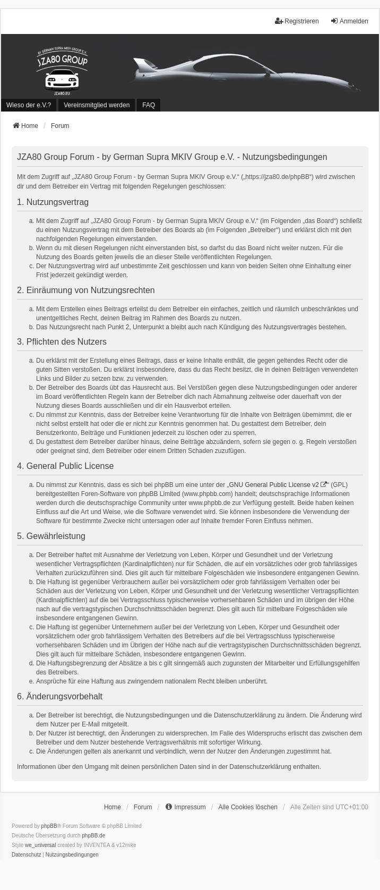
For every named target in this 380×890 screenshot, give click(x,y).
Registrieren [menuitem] (297, 21)
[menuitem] (28, 105)
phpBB (49, 826)
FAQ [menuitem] (148, 105)
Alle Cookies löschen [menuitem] (248, 807)
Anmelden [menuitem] (349, 21)
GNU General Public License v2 (274, 485)
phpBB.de (93, 835)
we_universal (40, 845)
